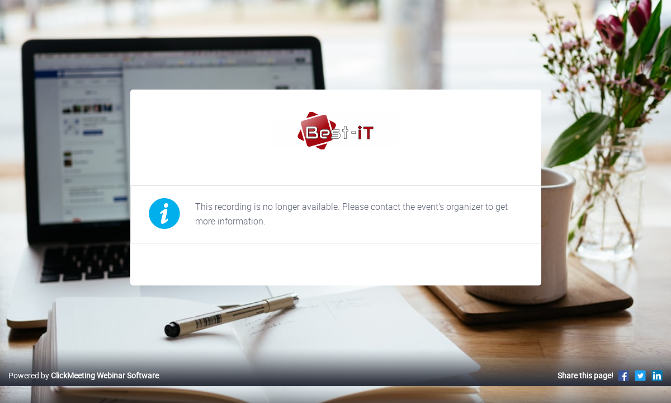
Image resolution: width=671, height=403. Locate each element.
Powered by (83, 387)
